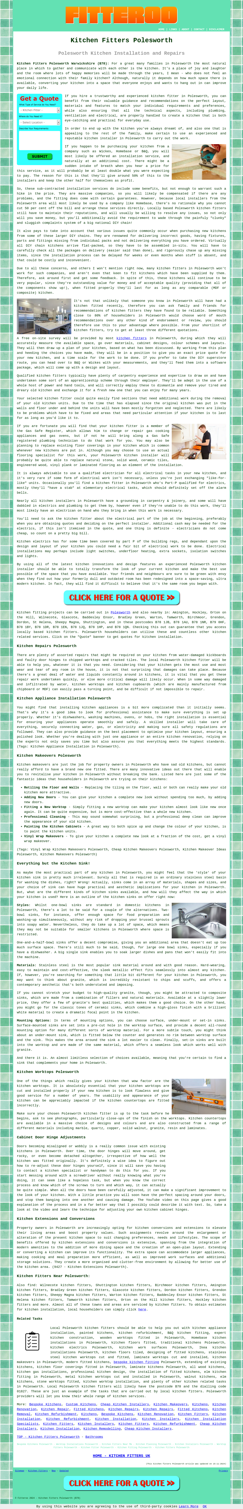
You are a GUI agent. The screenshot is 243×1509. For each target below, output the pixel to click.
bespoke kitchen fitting (136, 1362)
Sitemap (19, 1471)
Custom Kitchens (81, 1404)
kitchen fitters (131, 338)
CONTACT (199, 29)
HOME (161, 29)
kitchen (45, 390)
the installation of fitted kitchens (164, 1372)
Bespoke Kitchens (45, 1404)
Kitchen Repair (55, 1409)
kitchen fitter (165, 96)
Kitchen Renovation (156, 1414)
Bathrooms (94, 1437)
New (54, 1471)
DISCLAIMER (216, 29)
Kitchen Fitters (193, 1414)
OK (205, 1506)
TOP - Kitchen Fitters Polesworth (48, 1437)
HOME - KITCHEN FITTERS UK (121, 1456)
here (142, 1309)
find (31, 1285)
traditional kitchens (181, 1342)
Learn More (188, 1506)
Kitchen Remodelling (102, 1429)
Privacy (223, 1471)
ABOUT (185, 29)
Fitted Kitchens (89, 1409)
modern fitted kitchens (88, 1362)
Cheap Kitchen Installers (125, 1404)
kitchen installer (141, 455)
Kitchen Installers (160, 1419)
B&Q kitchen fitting (188, 1333)
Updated (64, 1471)
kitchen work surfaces (143, 1347)
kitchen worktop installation (111, 1381)
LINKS (173, 29)
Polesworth (120, 612)
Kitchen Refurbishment (56, 1414)
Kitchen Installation (115, 1419)
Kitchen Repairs (123, 1409)
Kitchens (200, 1404)
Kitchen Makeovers (171, 1404)
